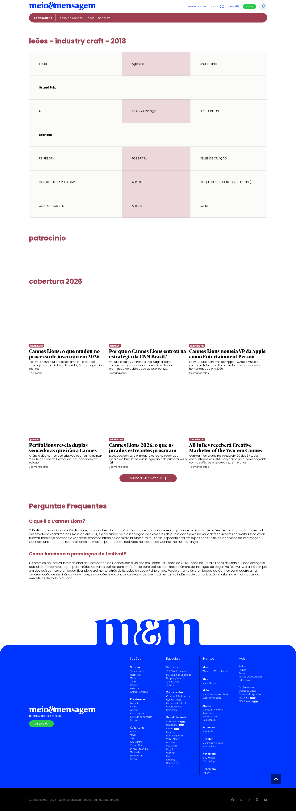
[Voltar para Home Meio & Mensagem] (62, 6)
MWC (133, 735)
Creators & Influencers (178, 696)
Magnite (170, 749)
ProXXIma (135, 688)
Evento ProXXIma (139, 748)
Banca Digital (137, 713)
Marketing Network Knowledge (212, 711)
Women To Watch (139, 692)
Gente (133, 681)
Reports (134, 720)
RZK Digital (172, 759)
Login (233, 6)
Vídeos (133, 706)
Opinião (134, 685)
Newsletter (197, 6)
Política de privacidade (250, 676)
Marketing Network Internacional (212, 744)
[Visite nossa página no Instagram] (249, 799)
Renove (242, 669)
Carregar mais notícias (148, 478)
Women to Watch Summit (215, 671)
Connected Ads (174, 706)
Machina (170, 742)
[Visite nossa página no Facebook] (232, 799)
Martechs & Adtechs (176, 703)
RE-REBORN (47, 158)
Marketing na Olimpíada (178, 674)
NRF (132, 738)
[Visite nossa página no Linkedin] (257, 799)
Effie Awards (136, 755)
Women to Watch (247, 690)
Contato (217, 6)
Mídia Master (209, 683)
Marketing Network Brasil (215, 694)
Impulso (170, 732)
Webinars (134, 710)
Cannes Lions (137, 745)
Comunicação (137, 671)
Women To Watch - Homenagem (212, 718)
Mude (169, 756)
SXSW (133, 731)
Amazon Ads (172, 721)
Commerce (171, 710)
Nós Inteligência (174, 735)
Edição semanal (246, 687)
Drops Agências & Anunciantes (175, 680)
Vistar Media (172, 739)
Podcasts (134, 703)
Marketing (135, 674)
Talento (170, 685)
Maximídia (135, 752)
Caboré (133, 759)
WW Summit (136, 741)
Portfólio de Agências (141, 716)
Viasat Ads (171, 745)
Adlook (169, 766)
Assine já (41, 724)
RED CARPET (69, 182)
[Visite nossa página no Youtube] (265, 799)
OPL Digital (172, 725)
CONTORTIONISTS (51, 206)
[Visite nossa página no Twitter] (241, 799)
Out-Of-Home (173, 699)
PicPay (169, 728)
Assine (249, 6)
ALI (40, 111)
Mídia (133, 678)
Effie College (208, 761)
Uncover (170, 752)
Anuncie (243, 673)
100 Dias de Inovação (177, 671)
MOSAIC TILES (48, 182)
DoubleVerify (172, 763)
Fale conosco (245, 680)
